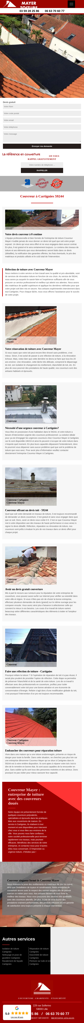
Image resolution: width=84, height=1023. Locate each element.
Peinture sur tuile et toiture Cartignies (41, 962)
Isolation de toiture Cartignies (10, 950)
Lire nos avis (17, 1017)
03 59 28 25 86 (29, 11)
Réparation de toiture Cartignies (39, 950)
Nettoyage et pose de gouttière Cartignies (12, 956)
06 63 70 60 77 (54, 11)
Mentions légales (62, 1018)
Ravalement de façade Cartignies (12, 962)
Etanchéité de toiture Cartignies (38, 956)
